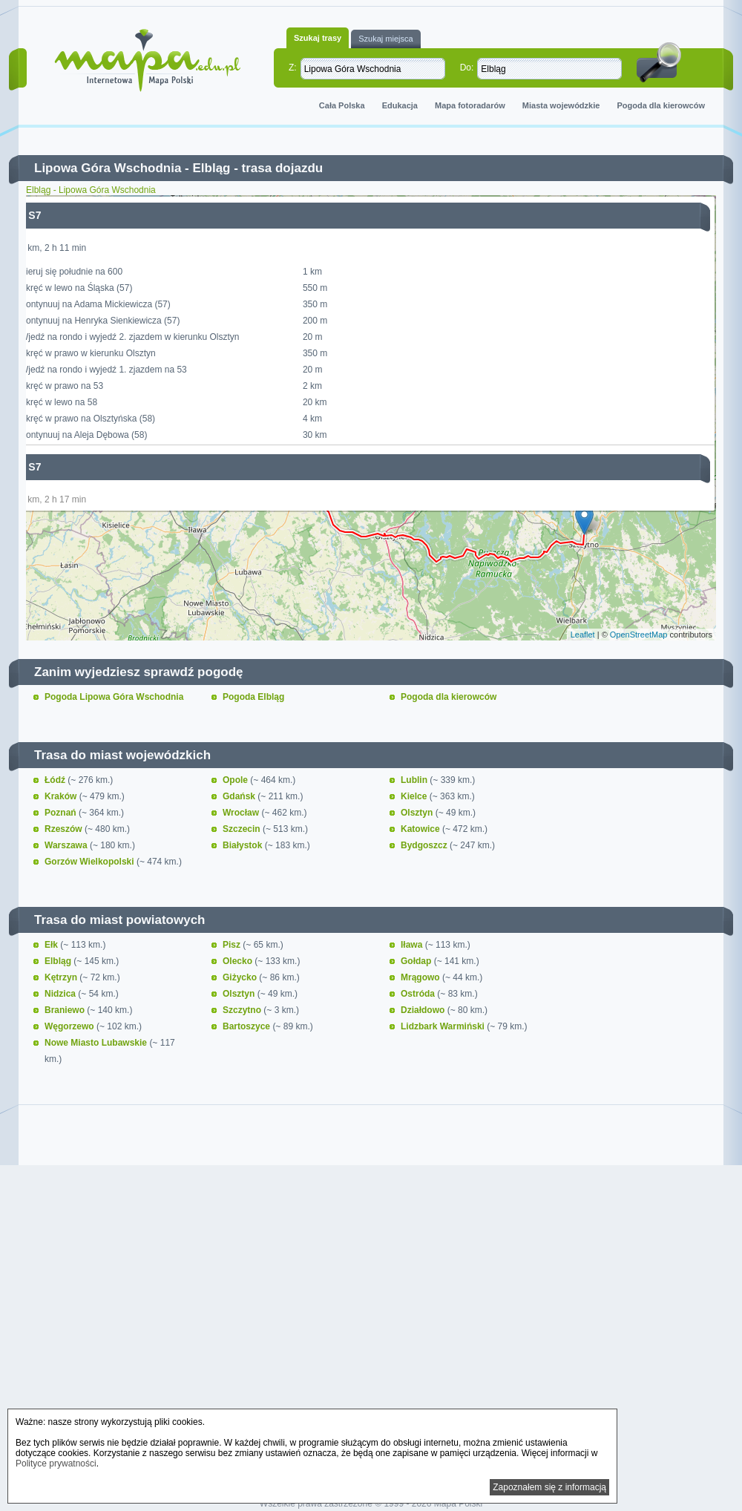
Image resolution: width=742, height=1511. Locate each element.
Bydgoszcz (425, 845)
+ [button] (46, 215)
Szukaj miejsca (385, 38)
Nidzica (61, 994)
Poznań (62, 812)
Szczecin (243, 829)
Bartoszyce (247, 1026)
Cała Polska (342, 105)
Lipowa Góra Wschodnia (107, 168)
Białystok (244, 845)
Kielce (415, 796)
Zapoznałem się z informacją (549, 1487)
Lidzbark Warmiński (444, 1026)
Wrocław (242, 812)
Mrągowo (421, 977)
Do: (467, 67)
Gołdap (417, 961)
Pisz (233, 945)
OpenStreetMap (639, 634)
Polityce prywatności (56, 1463)
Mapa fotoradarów (470, 105)
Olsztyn (418, 812)
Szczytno (243, 1010)
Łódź (56, 780)
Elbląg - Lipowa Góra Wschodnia (91, 190)
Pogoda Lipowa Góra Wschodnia (114, 697)
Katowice (421, 829)
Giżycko (241, 977)
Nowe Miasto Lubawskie (97, 1043)
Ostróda (419, 994)
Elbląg (211, 168)
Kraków (62, 796)
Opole (236, 780)
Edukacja (400, 105)
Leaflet (583, 634)
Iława (413, 945)
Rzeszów (65, 829)
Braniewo (66, 1010)
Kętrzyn (62, 977)
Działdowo (424, 1010)
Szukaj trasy (317, 37)
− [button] (46, 238)
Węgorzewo (70, 1026)
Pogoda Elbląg (253, 697)
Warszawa (67, 845)
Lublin (415, 780)
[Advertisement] (371, 1297)
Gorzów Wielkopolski (91, 861)
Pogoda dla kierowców (661, 105)
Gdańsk (240, 796)
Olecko (239, 961)
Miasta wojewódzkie (561, 105)
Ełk (52, 945)
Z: (293, 67)
